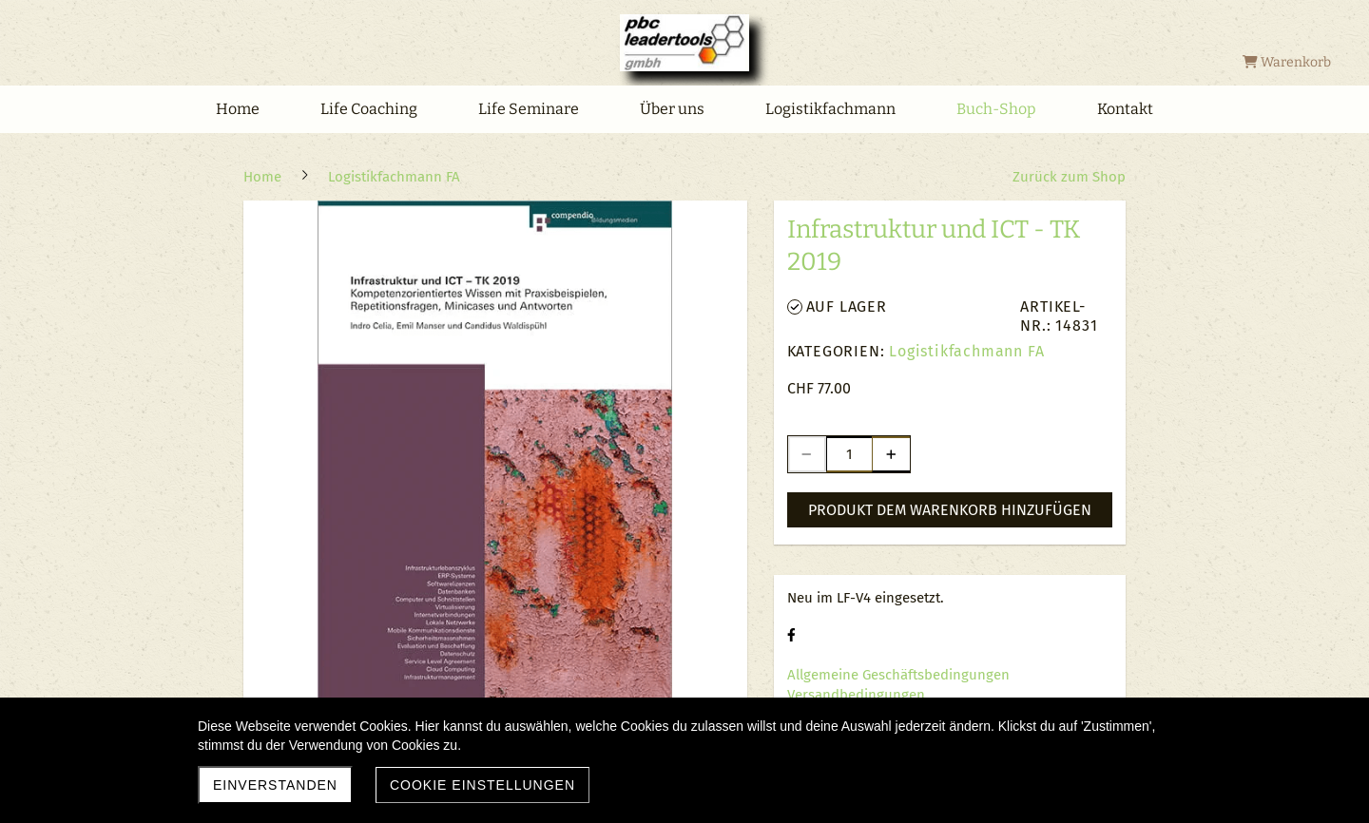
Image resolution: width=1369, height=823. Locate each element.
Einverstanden (275, 785)
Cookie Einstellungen (482, 785)
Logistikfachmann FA (966, 351)
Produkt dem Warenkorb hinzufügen (949, 510)
